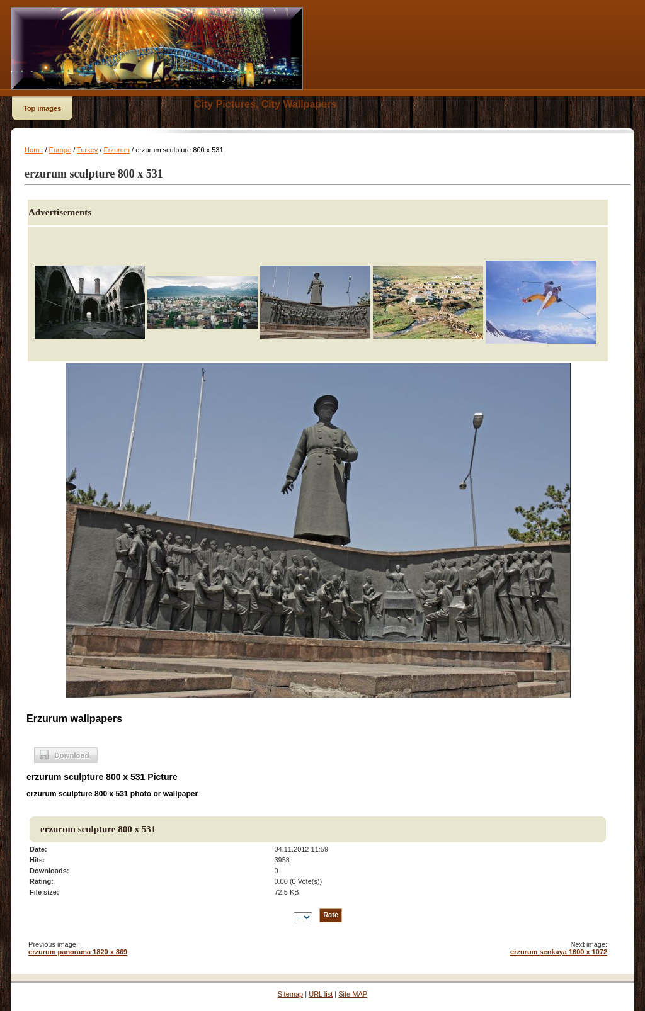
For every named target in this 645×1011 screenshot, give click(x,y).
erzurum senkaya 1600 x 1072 (558, 952)
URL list (321, 994)
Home (34, 150)
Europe (60, 150)
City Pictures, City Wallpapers (265, 104)
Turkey (87, 150)
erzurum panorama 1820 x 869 (77, 952)
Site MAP (352, 994)
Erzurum (116, 150)
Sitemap (290, 994)
